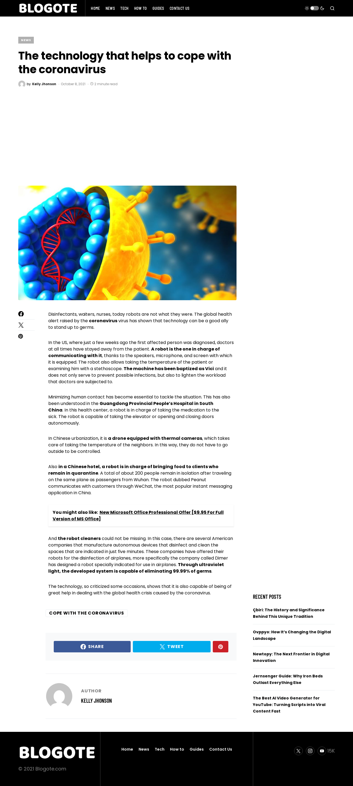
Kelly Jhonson (96, 700)
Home (127, 749)
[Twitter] (298, 750)
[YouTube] (326, 750)
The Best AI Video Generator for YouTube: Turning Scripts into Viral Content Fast (289, 704)
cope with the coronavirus (86, 613)
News (26, 40)
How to (177, 749)
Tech (159, 749)
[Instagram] (310, 750)
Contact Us (220, 749)
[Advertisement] (127, 137)
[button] (314, 8)
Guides (197, 749)
